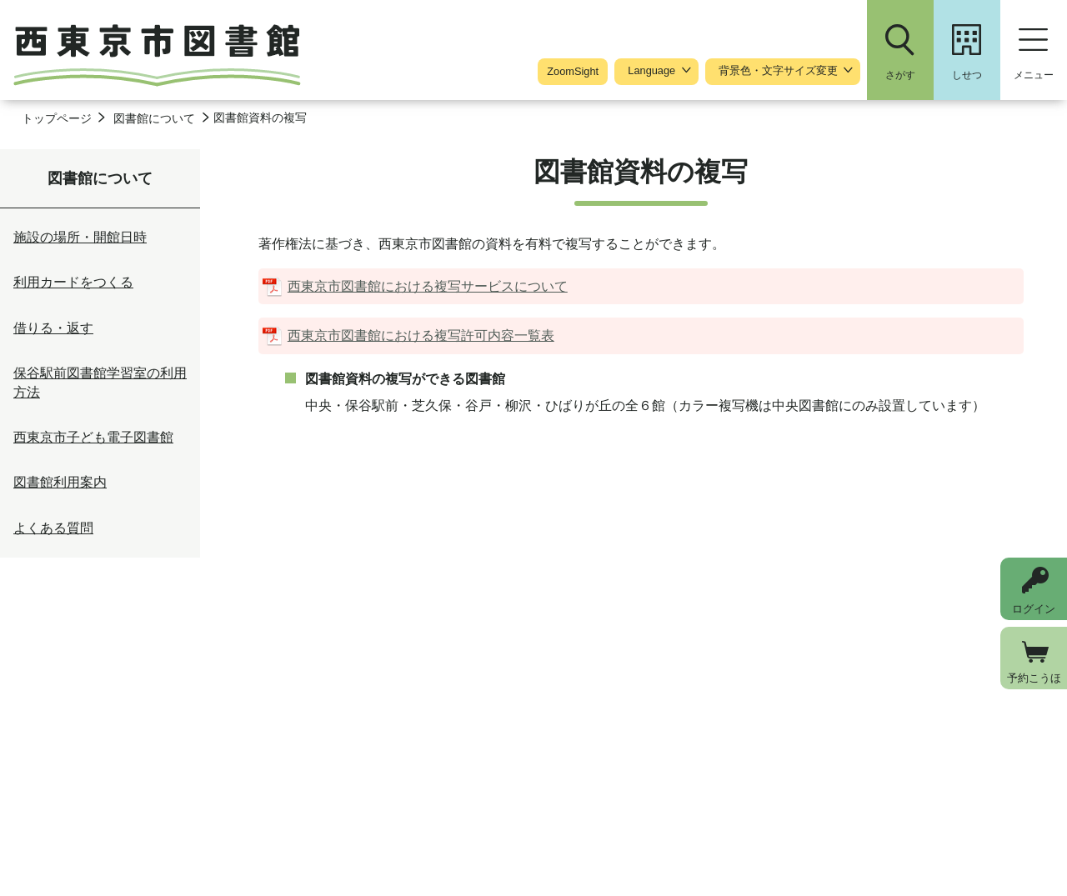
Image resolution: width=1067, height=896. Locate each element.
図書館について (154, 118)
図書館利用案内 (60, 482)
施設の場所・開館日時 (80, 237)
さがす (900, 75)
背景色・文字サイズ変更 (778, 71)
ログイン (1033, 609)
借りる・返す (53, 328)
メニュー (1034, 75)
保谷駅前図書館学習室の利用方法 (100, 382)
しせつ (967, 75)
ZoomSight (573, 71)
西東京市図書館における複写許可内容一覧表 (421, 335)
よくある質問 (53, 528)
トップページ (57, 118)
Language (651, 71)
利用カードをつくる (73, 282)
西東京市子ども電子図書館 (93, 437)
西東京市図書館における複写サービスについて (428, 286)
